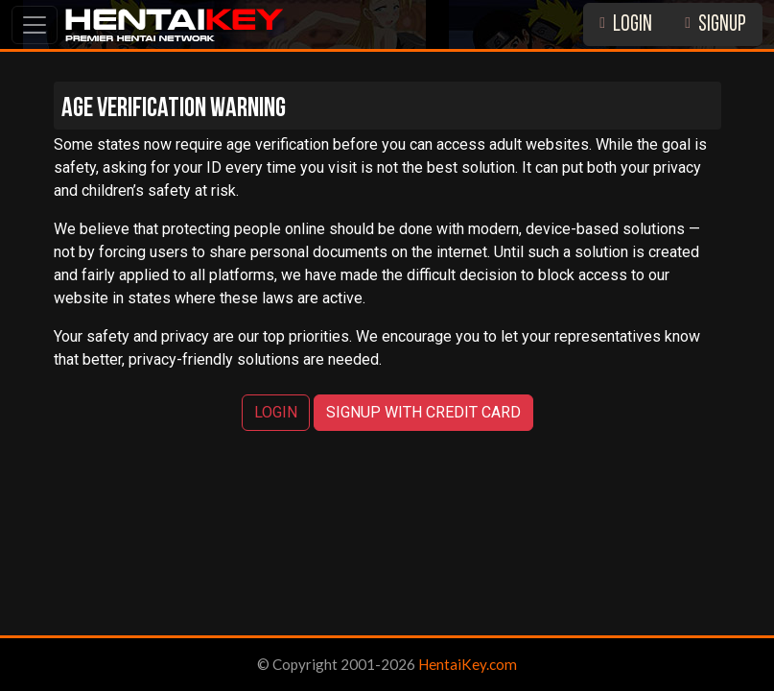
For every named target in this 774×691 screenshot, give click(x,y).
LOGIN (625, 25)
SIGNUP (715, 25)
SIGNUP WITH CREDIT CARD (423, 412)
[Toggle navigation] (35, 25)
